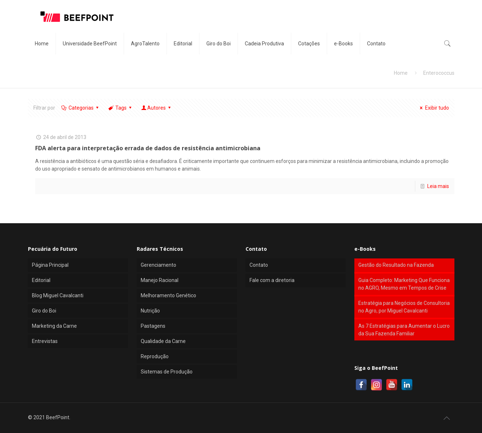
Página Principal (50, 265)
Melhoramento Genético (168, 295)
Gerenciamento (158, 265)
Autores (156, 108)
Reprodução (155, 356)
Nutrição (150, 311)
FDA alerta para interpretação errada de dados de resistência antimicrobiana (147, 148)
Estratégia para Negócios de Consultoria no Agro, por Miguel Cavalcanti (404, 307)
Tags (120, 108)
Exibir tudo (433, 108)
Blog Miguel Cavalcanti (57, 295)
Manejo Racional (159, 280)
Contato (259, 265)
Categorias (81, 108)
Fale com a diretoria (272, 280)
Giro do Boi (44, 311)
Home (401, 73)
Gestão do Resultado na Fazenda (396, 265)
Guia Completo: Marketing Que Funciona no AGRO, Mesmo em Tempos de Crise (404, 284)
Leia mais (438, 186)
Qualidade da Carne (163, 341)
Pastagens (153, 326)
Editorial (41, 280)
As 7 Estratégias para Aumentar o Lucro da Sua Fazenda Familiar (404, 329)
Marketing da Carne (54, 326)
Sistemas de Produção (167, 372)
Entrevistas (45, 341)
